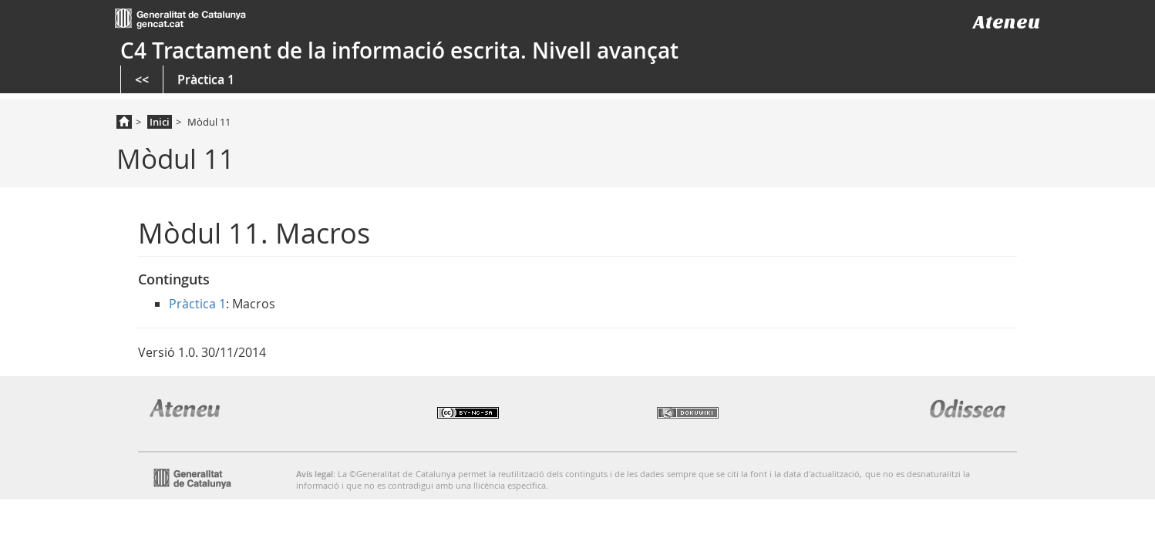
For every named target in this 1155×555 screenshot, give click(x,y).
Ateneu (1006, 22)
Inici (160, 122)
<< (142, 79)
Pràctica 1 (205, 79)
